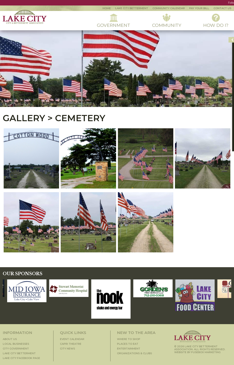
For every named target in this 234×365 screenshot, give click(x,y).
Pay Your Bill (199, 8)
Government (113, 21)
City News (67, 348)
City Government (16, 348)
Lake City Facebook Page (21, 358)
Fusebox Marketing (206, 352)
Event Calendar (72, 339)
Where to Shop (128, 339)
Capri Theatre (70, 343)
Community (166, 21)
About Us (10, 339)
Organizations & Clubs (134, 353)
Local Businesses (16, 343)
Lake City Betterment (131, 8)
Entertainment (128, 348)
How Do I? (216, 21)
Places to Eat (127, 343)
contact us (222, 8)
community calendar (168, 8)
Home (107, 8)
